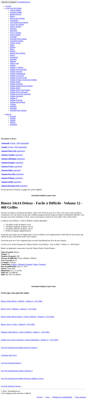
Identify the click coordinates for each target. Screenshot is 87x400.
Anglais (14, 264)
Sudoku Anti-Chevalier (18, 69)
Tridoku (13, 104)
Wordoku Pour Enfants (18, 110)
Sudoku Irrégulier (16, 84)
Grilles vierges (15, 43)
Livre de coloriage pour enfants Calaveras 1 (17, 371)
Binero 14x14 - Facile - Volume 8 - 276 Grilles (18, 324)
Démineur (13, 31)
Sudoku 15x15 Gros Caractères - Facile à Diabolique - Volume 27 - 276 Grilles (29, 340)
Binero (12, 16)
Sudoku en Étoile (16, 100)
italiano (12, 122)
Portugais (42, 264)
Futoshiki (13, 37)
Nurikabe (13, 59)
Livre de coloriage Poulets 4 (11, 363)
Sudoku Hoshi (15, 82)
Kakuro (12, 51)
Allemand (21, 264)
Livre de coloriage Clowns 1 (11, 386)
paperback (13, 151)
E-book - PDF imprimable (15, 143)
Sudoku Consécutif (17, 76)
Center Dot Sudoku (17, 24)
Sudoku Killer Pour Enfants (20, 90)
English (13, 118)
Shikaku (13, 61)
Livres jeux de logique (13, 8)
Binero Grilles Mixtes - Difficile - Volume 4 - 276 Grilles (21, 301)
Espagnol (29, 264)
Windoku (13, 106)
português (13, 124)
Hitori (12, 49)
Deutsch (13, 116)
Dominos (13, 29)
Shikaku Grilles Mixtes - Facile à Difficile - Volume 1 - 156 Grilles (25, 332)
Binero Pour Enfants (17, 18)
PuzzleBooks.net (24, 2)
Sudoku (13, 65)
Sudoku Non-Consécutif (19, 92)
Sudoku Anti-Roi (16, 71)
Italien (35, 264)
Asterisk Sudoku (16, 12)
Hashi (12, 45)
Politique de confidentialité (62, 397)
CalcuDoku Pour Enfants (19, 22)
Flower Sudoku (15, 33)
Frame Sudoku (15, 35)
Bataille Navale (15, 14)
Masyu (12, 55)
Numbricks (14, 57)
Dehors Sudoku (15, 27)
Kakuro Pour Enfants (17, 53)
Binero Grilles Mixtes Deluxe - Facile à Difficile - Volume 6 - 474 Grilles (27, 317)
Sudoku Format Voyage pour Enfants (23, 80)
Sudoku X (13, 98)
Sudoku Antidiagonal (17, 74)
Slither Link (14, 63)
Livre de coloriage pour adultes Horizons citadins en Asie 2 (22, 378)
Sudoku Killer (15, 88)
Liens (47, 397)
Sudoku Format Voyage (18, 78)
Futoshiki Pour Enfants (18, 39)
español (13, 120)
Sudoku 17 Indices (16, 67)
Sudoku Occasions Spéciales (20, 94)
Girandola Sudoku (16, 41)
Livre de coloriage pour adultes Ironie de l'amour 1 (19, 348)
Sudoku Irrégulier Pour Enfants (21, 86)
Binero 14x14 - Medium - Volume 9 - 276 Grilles (19, 309)
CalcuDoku (14, 20)
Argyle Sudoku (15, 10)
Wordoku (13, 108)
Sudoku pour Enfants (17, 102)
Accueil (8, 6)
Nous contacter (80, 397)
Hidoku (12, 47)
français (8, 114)
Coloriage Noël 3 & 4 (9, 355)
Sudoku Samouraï (16, 96)
